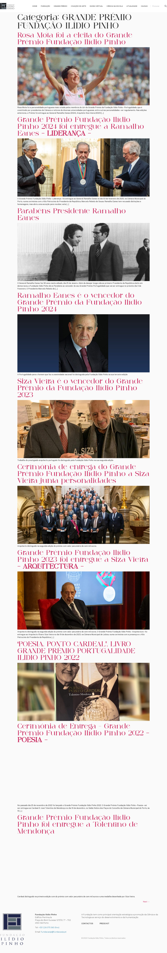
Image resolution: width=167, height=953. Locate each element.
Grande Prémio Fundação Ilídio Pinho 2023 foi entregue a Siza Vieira (82, 559)
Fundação (45, 6)
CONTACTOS (87, 923)
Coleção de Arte (78, 6)
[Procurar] (165, 6)
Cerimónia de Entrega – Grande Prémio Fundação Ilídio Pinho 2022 (83, 733)
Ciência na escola (115, 6)
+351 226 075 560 (46, 927)
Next (146, 902)
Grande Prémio (60, 6)
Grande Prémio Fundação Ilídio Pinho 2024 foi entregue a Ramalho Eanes (80, 126)
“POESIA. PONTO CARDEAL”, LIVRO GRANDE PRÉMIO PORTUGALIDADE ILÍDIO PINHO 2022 (76, 651)
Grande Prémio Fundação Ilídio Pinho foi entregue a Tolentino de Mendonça (77, 824)
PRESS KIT (104, 923)
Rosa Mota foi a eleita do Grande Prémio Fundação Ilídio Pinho (74, 38)
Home (34, 6)
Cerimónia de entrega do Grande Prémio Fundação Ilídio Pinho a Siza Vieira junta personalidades (83, 473)
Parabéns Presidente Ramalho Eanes (71, 214)
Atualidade (132, 6)
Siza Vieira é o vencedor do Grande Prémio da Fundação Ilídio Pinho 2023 (80, 388)
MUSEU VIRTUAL (96, 6)
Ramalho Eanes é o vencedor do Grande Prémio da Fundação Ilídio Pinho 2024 (79, 302)
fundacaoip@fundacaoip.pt (53, 932)
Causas (144, 6)
